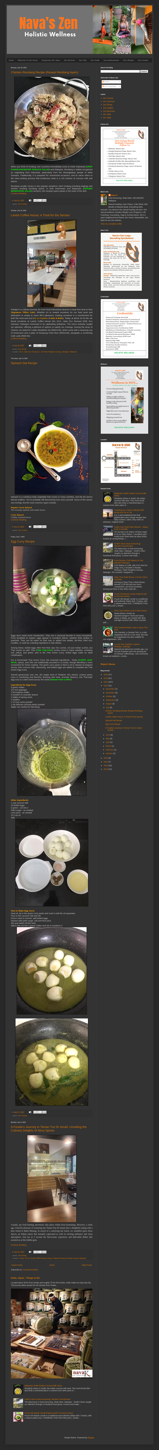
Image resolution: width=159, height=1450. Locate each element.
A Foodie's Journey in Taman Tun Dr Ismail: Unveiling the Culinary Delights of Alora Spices (49, 1128)
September (111, 700)
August (109, 704)
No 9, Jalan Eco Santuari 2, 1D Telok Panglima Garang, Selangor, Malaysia (48, 352)
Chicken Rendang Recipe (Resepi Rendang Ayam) (44, 72)
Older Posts (87, 1265)
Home (11, 60)
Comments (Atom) (30, 1270)
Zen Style (107, 114)
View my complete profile (111, 224)
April (108, 742)
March (109, 746)
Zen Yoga (107, 117)
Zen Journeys (109, 101)
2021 (106, 762)
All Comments (109, 86)
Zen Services (69, 60)
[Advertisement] (51, 387)
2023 (106, 686)
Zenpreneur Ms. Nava (51, 60)
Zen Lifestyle (128, 60)
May (108, 738)
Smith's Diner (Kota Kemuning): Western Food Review (47, 1399)
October (109, 696)
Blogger (91, 1438)
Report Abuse (108, 664)
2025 (106, 678)
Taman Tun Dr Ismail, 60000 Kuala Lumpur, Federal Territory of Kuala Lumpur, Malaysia (52, 1258)
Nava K (114, 195)
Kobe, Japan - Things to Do (25, 1278)
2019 (106, 769)
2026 (106, 675)
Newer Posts (17, 1265)
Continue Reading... (19, 193)
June (108, 735)
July (108, 707)
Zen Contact (143, 60)
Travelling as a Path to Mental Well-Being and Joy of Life (129, 511)
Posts (105, 82)
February (110, 750)
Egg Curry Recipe (23, 541)
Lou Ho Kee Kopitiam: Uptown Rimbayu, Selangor (127, 645)
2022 (106, 758)
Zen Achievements (111, 60)
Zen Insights (108, 108)
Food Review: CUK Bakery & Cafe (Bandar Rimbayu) (128, 561)
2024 (106, 682)
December (110, 689)
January (109, 753)
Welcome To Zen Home (28, 60)
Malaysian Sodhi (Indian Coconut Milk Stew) (43, 1386)
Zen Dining (22, 349)
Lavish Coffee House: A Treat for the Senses (40, 215)
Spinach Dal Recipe (24, 363)
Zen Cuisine (22, 204)
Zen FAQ (83, 60)
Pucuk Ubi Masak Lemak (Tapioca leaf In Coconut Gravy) (49, 1413)
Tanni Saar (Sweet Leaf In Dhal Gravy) (130, 611)
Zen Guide (95, 60)
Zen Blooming (109, 111)
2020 (106, 765)
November (110, 693)
